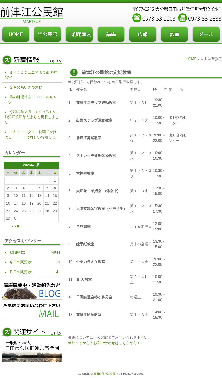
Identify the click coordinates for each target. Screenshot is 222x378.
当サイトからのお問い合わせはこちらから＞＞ (106, 343)
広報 (143, 34)
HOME (191, 59)
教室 (174, 34)
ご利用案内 (79, 34)
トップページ (16, 34)
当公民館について (47, 34)
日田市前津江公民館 (106, 373)
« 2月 (16, 226)
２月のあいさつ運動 (26, 87)
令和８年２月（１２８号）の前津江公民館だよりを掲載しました (32, 117)
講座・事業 (111, 34)
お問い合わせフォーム (206, 34)
